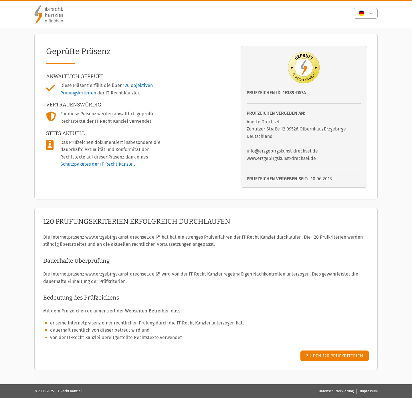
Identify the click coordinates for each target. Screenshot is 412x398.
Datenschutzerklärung (336, 391)
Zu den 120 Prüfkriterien (334, 356)
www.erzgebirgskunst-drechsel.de (119, 237)
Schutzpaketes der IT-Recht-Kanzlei (97, 164)
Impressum (369, 391)
